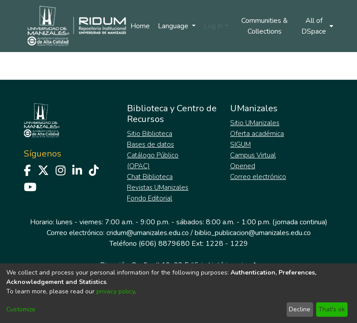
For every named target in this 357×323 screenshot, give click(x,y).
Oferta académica (257, 133)
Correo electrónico (258, 176)
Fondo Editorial (149, 198)
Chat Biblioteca (150, 176)
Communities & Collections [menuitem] (264, 26)
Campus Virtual (253, 155)
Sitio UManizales (254, 122)
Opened (242, 166)
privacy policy (115, 291)
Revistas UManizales (157, 187)
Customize (20, 309)
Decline (299, 309)
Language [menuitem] (174, 26)
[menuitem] (316, 26)
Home (140, 26)
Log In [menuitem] (213, 26)
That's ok (331, 309)
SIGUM (240, 144)
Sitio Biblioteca (149, 133)
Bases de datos (150, 144)
